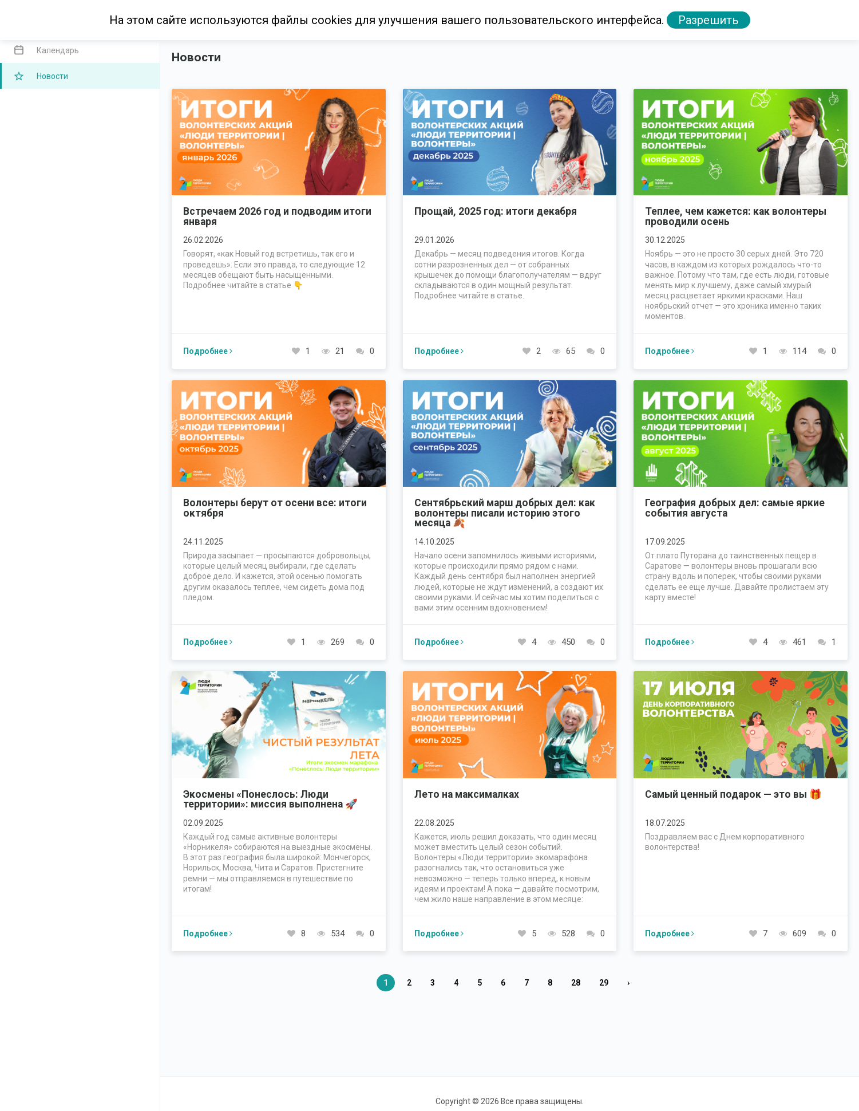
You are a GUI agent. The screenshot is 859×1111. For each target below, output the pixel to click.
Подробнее (207, 351)
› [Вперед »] (628, 982)
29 (603, 982)
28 (575, 982)
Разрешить (708, 20)
